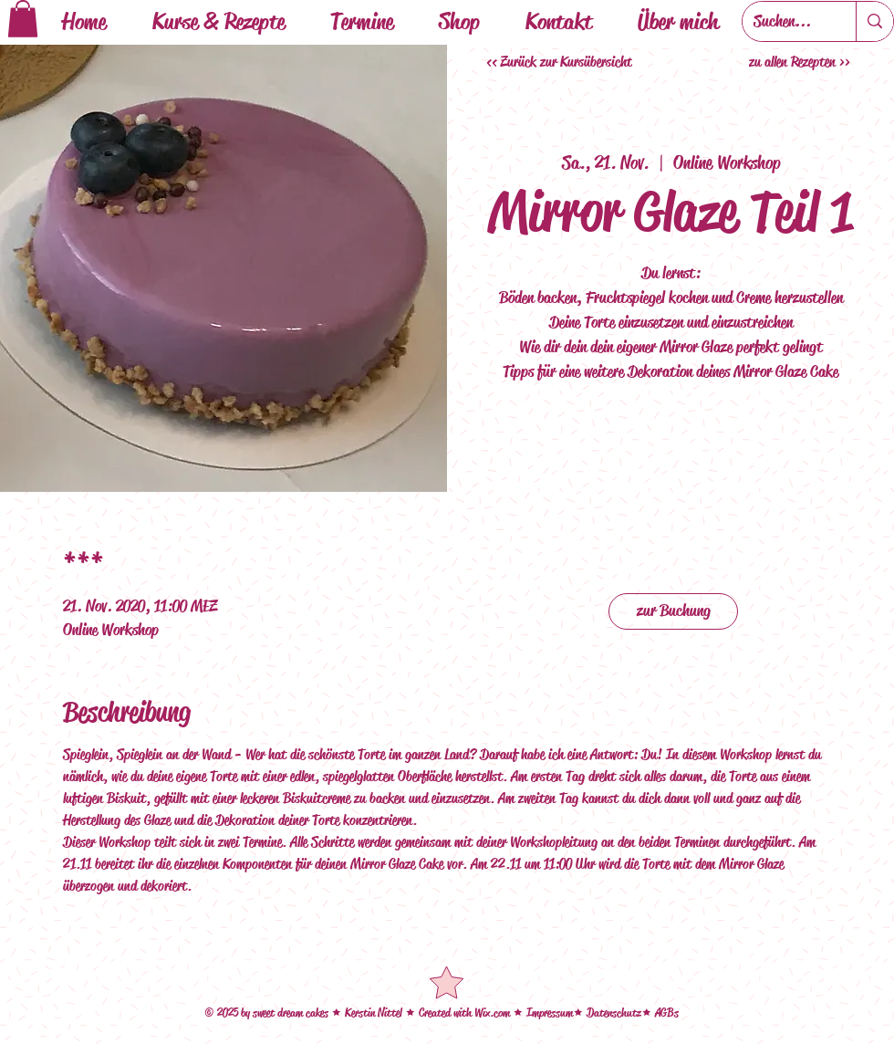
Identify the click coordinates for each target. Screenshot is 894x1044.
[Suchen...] (785, 21)
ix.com (498, 1012)
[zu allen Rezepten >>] (801, 62)
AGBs (667, 1012)
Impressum (549, 1012)
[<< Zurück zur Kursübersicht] (561, 62)
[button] (22, 18)
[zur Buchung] (673, 611)
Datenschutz (614, 1012)
